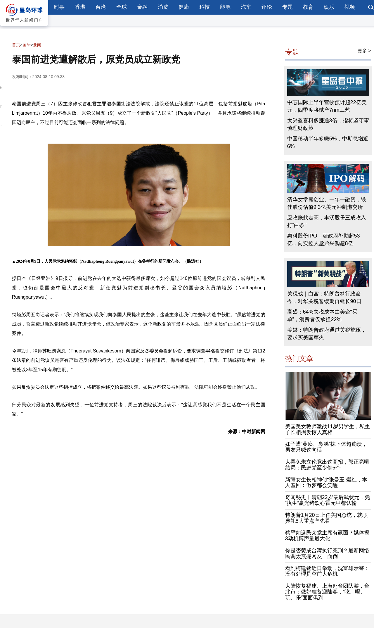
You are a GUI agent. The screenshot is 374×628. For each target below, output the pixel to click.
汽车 (246, 7)
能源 (225, 7)
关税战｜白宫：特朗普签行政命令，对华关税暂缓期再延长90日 (324, 297)
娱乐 (329, 7)
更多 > (364, 50)
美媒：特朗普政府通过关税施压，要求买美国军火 (326, 333)
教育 (308, 7)
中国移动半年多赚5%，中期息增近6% (327, 142)
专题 (287, 7)
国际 (26, 44)
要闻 (37, 44)
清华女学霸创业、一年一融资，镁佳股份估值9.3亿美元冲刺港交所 (326, 203)
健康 (184, 7)
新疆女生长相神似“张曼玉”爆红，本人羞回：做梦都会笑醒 (326, 482)
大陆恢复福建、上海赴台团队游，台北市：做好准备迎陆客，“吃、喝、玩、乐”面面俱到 (327, 592)
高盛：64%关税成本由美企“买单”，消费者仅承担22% (322, 315)
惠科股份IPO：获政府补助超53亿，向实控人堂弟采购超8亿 (323, 239)
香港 (80, 7)
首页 (16, 44)
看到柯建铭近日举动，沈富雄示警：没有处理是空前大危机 (327, 571)
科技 (204, 7)
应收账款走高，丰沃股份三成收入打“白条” (326, 221)
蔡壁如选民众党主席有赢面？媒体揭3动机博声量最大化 (327, 535)
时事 (59, 7)
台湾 (101, 7)
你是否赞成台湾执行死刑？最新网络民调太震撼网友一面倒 (327, 553)
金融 (142, 7)
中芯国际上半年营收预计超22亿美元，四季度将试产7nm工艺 (327, 106)
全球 (121, 7)
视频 (349, 7)
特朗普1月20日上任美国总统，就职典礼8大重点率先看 (326, 518)
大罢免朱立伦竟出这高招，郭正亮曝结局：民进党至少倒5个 (327, 465)
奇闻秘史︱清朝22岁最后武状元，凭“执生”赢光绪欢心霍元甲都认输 (327, 500)
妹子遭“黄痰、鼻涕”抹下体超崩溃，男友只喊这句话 (326, 447)
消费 (163, 7)
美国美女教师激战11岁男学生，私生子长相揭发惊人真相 (327, 429)
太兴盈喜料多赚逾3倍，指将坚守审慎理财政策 (328, 124)
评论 (267, 7)
